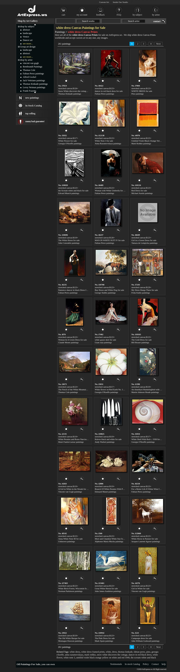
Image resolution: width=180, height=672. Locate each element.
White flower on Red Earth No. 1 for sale (112, 389)
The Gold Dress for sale (141, 340)
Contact (155, 664)
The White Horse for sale (69, 240)
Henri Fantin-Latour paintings (71, 442)
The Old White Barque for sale (71, 638)
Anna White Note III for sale (70, 539)
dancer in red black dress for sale (109, 91)
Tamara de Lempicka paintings (144, 243)
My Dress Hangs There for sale (144, 290)
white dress (75, 651)
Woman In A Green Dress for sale (72, 340)
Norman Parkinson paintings (70, 591)
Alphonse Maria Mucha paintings (109, 541)
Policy (146, 664)
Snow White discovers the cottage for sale (76, 91)
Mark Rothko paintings (141, 143)
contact (156, 21)
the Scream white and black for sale (73, 190)
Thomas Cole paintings (68, 392)
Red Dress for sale (139, 190)
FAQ (119, 14)
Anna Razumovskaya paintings (108, 143)
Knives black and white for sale (108, 439)
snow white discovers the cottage (112, 654)
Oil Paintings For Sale (28, 664)
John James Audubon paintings (108, 591)
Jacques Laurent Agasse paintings (145, 541)
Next (158, 43)
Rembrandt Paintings (32, 66)
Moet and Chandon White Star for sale (111, 539)
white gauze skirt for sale (105, 340)
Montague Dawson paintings (70, 641)
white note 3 (69, 657)
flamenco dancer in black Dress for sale (75, 290)
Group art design (28, 46)
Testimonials (116, 664)
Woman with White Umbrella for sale (111, 190)
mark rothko (90, 654)
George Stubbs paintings (105, 293)
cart (63, 14)
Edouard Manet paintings (105, 492)
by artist (156, 14)
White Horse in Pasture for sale (144, 539)
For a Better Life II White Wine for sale (148, 489)
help (164, 664)
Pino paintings (137, 94)
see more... (28, 43)
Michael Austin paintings (142, 193)
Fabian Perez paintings (104, 94)
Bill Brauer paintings (140, 342)
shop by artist (26, 60)
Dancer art (28, 40)
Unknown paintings (66, 541)
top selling (30, 113)
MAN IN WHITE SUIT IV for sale (110, 240)
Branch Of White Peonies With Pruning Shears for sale (118, 489)
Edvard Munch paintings (68, 193)
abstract (26, 29)
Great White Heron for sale (106, 588)
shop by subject (27, 26)
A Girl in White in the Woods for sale (74, 489)
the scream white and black (143, 657)
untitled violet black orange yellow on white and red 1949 (103, 657)
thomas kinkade (125, 651)
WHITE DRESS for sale (141, 91)
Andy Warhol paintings (105, 442)
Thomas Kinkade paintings (69, 94)
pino (148, 651)
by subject (137, 14)
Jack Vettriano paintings (34, 80)
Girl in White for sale (140, 588)
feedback (100, 14)
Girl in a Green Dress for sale (144, 240)
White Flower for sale (67, 141)
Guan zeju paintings (103, 342)
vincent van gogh (31, 63)
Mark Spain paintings (104, 641)
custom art (80, 37)
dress (114, 651)
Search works (88, 21)
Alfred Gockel (29, 77)
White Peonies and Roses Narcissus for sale (76, 439)
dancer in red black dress (140, 654)
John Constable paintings (69, 243)
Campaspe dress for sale (141, 638)
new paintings (32, 97)
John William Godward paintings (145, 641)
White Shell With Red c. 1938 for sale (147, 439)
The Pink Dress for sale (105, 638)
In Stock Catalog (33, 105)
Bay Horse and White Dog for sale (109, 290)
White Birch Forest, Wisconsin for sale (74, 588)
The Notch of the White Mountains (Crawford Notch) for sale (84, 389)
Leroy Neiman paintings (34, 87)
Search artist (134, 21)
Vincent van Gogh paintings (70, 492)
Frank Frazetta (29, 90)
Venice (26, 36)
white (108, 651)
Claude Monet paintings (68, 342)
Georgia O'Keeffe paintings (70, 143)
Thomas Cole (29, 70)
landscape (27, 33)
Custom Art (104, 2)
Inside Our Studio (120, 2)
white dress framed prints (93, 651)
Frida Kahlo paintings (140, 293)
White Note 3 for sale (104, 141)
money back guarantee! (34, 121)
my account (82, 14)
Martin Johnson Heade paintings (145, 392)
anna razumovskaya (74, 654)
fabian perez (139, 651)
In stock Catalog (132, 664)
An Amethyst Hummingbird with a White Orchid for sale (155, 389)
